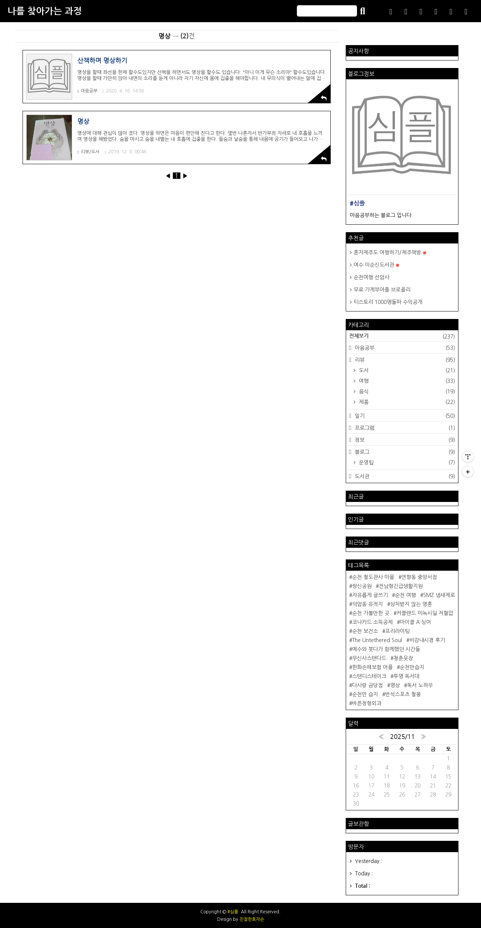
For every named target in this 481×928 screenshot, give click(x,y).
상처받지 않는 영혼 (411, 604)
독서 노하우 (420, 685)
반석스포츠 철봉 (403, 694)
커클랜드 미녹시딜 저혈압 (424, 613)
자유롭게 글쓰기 (370, 595)
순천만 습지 (365, 694)
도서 (406, 370)
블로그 (404, 452)
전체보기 (402, 336)
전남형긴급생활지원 (401, 586)
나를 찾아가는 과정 (45, 11)
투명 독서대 (406, 676)
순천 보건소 (365, 631)
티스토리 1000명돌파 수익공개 (388, 302)
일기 (404, 416)
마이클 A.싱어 (415, 622)
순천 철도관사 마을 (373, 577)
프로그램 (404, 428)
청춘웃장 (403, 658)
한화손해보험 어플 (372, 667)
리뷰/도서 (88, 152)
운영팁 (406, 462)
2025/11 (402, 737)
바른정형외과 (366, 703)
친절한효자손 (251, 919)
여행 (406, 381)
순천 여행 (405, 595)
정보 (404, 440)
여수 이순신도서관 (376, 265)
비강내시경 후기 (427, 640)
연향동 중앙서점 (419, 577)
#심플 (232, 912)
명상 (395, 685)
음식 (406, 391)
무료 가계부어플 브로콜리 (382, 289)
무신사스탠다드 (369, 658)
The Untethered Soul (377, 640)
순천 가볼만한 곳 (370, 613)
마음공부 (87, 91)
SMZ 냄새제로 (439, 595)
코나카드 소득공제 (372, 622)
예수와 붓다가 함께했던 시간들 (386, 649)
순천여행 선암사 (371, 277)
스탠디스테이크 (369, 676)
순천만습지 (412, 667)
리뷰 (404, 360)
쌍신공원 (362, 586)
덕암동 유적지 (367, 604)
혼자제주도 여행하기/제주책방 (390, 252)
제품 (406, 402)
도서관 (404, 476)
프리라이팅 (397, 631)
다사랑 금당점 (367, 685)
